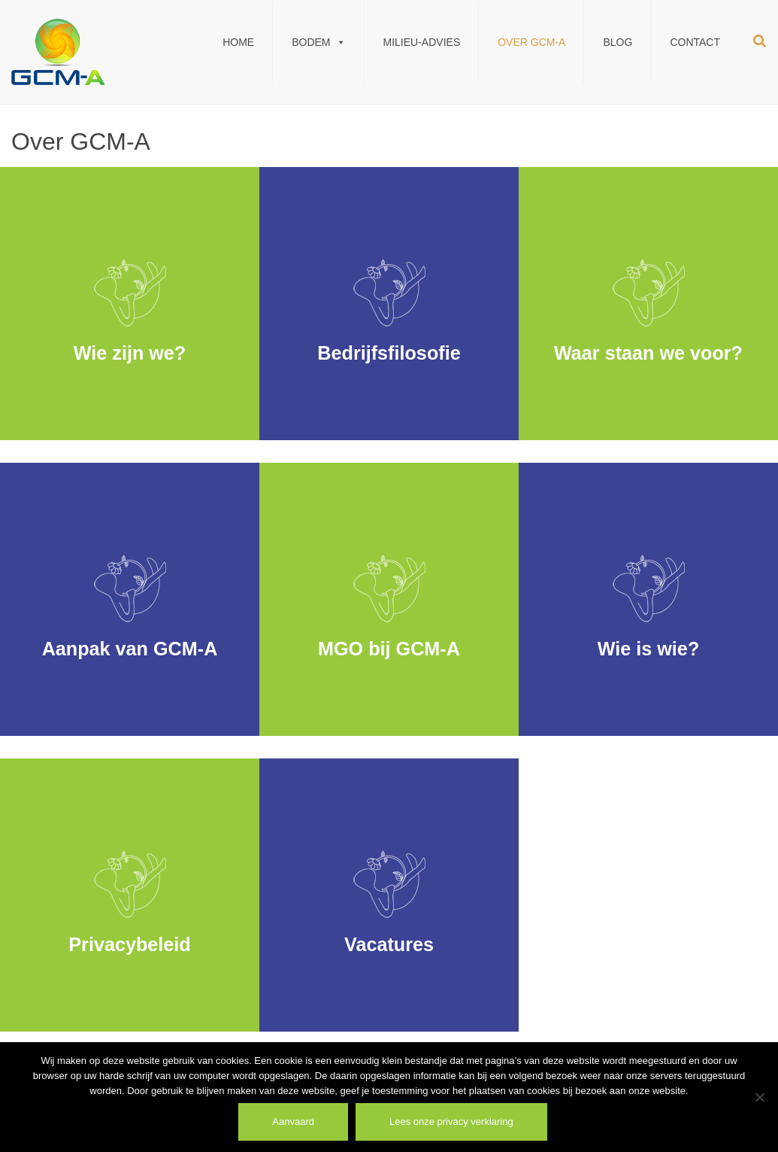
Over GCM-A (531, 42)
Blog (617, 42)
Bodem (318, 42)
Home (238, 42)
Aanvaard (293, 1121)
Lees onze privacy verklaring (451, 1121)
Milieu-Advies (422, 42)
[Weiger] (759, 1097)
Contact (695, 42)
